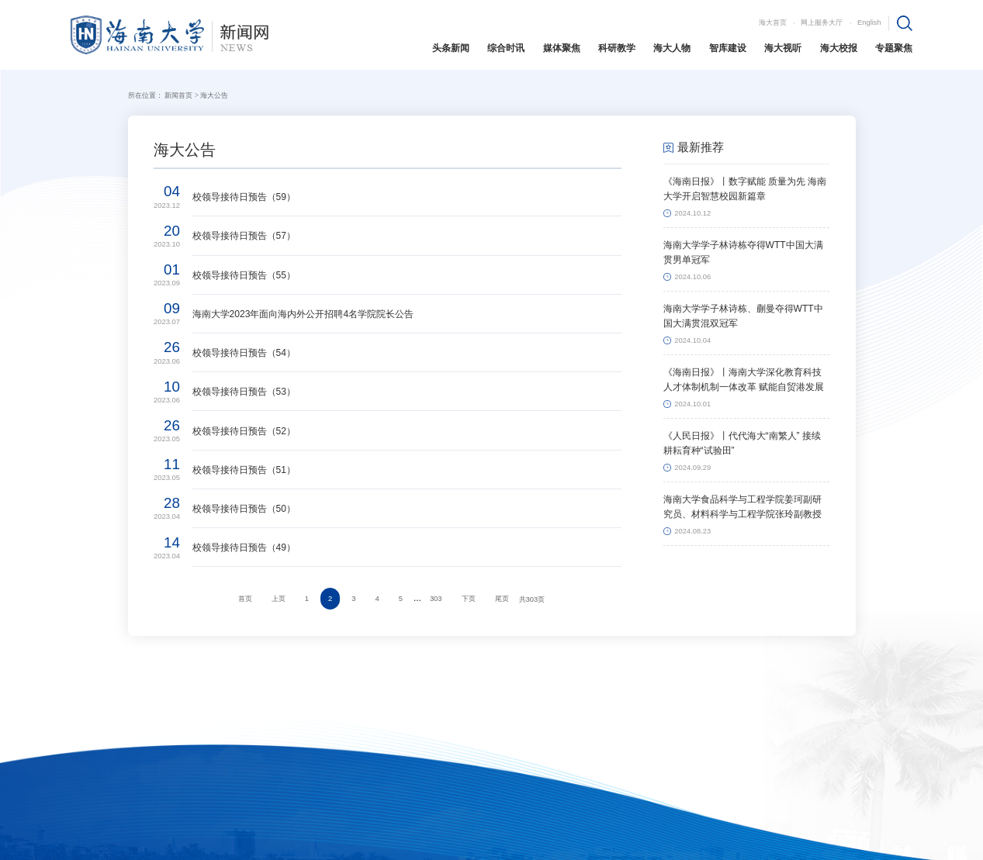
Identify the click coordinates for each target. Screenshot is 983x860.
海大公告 (214, 95)
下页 (469, 599)
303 (436, 599)
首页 (245, 599)
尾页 (502, 599)
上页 (279, 599)
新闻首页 (178, 95)
